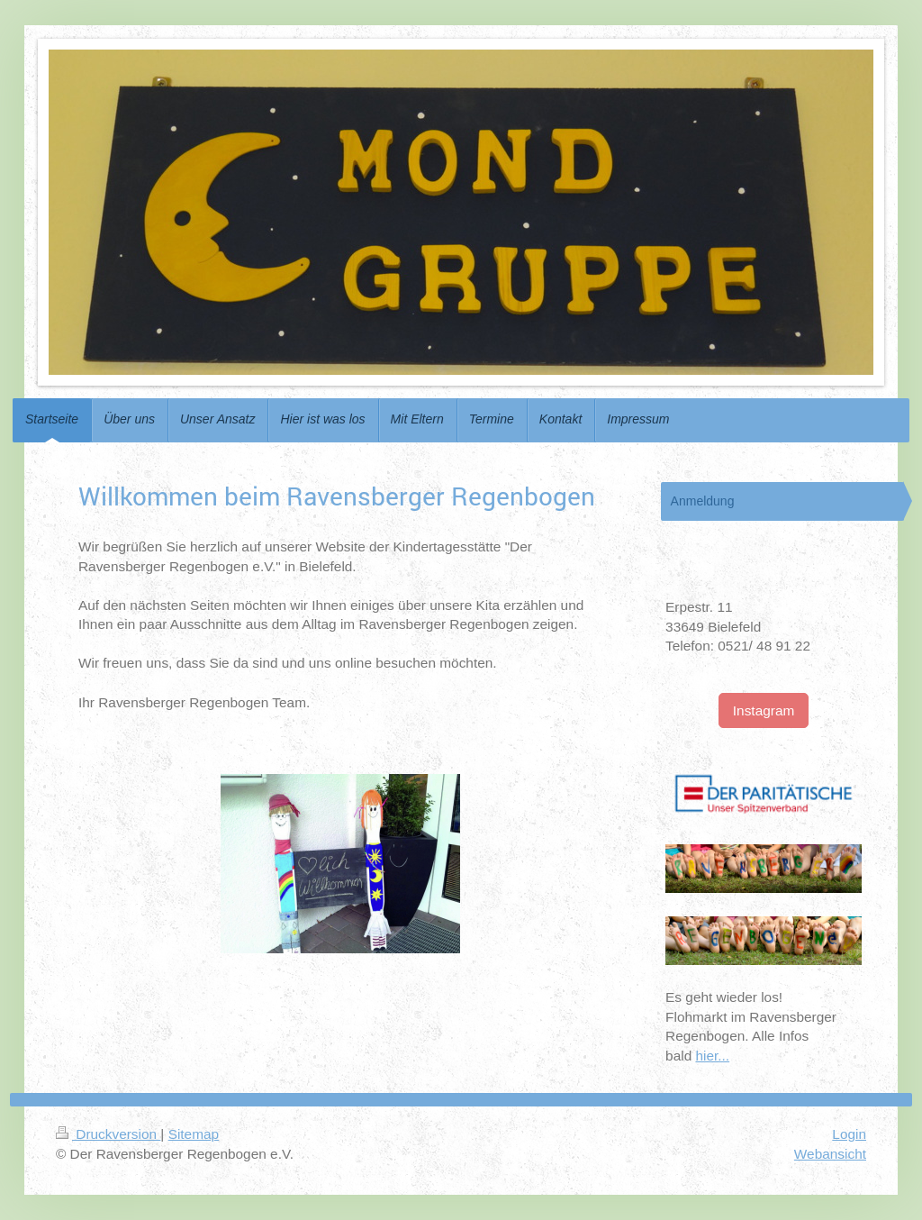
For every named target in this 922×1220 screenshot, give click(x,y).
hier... (712, 1055)
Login (849, 1134)
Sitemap (193, 1134)
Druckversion (108, 1134)
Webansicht (830, 1153)
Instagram (763, 710)
